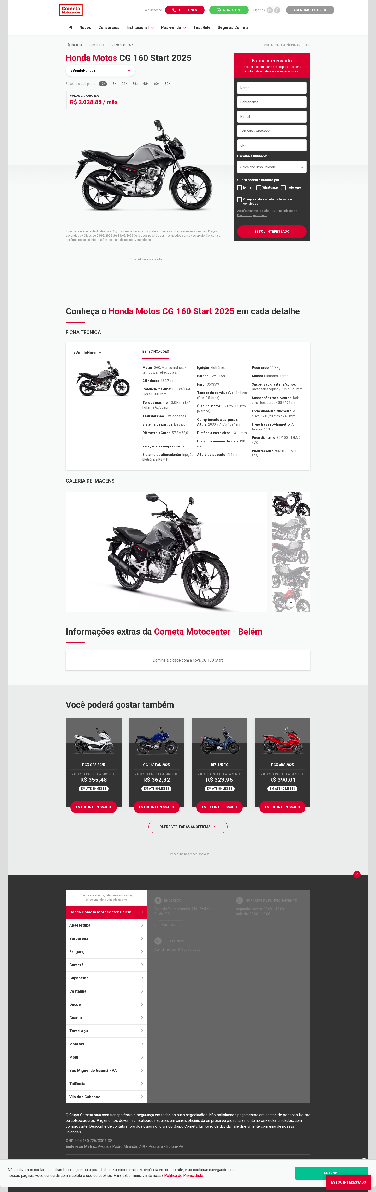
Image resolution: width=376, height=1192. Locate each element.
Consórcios (96, 45)
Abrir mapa (169, 924)
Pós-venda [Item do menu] (173, 27)
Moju (106, 1057)
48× (146, 84)
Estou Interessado (93, 807)
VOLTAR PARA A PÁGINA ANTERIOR (287, 45)
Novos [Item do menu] (85, 27)
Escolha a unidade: (252, 156)
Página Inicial (74, 45)
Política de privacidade (252, 215)
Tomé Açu (106, 1031)
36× (135, 84)
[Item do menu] (70, 27)
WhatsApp (232, 10)
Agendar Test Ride (310, 10)
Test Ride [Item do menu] (202, 27)
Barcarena (106, 938)
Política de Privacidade (183, 1175)
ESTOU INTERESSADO (271, 231)
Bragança (106, 951)
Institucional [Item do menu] (140, 27)
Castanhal (106, 991)
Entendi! (331, 1173)
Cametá (106, 965)
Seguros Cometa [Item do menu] (233, 27)
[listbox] (272, 167)
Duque (106, 1004)
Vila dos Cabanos (106, 1097)
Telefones (187, 10)
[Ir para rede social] (270, 10)
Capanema (106, 978)
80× (167, 84)
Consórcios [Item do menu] (108, 27)
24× (124, 84)
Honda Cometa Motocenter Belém (106, 912)
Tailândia (106, 1083)
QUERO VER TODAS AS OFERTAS (187, 827)
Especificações (155, 351)
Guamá (106, 1017)
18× (113, 84)
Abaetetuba (106, 925)
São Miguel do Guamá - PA (106, 1070)
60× (156, 84)
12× (103, 84)
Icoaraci (106, 1044)
